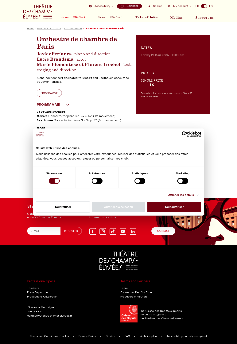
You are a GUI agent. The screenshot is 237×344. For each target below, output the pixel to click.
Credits (110, 336)
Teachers (33, 288)
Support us (205, 17)
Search (155, 6)
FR (197, 6)
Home (30, 29)
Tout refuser (63, 206)
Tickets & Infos (148, 17)
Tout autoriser (174, 206)
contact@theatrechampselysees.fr (49, 315)
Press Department (39, 292)
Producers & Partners (133, 296)
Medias (178, 17)
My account (178, 6)
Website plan (148, 336)
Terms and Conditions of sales (49, 336)
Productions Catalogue (42, 296)
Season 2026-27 (73, 17)
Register (71, 231)
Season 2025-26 (111, 17)
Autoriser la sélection (118, 206)
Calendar (129, 6)
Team (124, 288)
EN (211, 6)
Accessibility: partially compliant (186, 336)
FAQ (127, 336)
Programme (49, 93)
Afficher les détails (181, 194)
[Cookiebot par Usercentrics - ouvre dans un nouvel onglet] (184, 134)
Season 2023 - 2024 (49, 29)
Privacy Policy (87, 336)
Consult (163, 231)
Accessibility (100, 6)
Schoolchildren (73, 29)
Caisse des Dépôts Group (136, 292)
